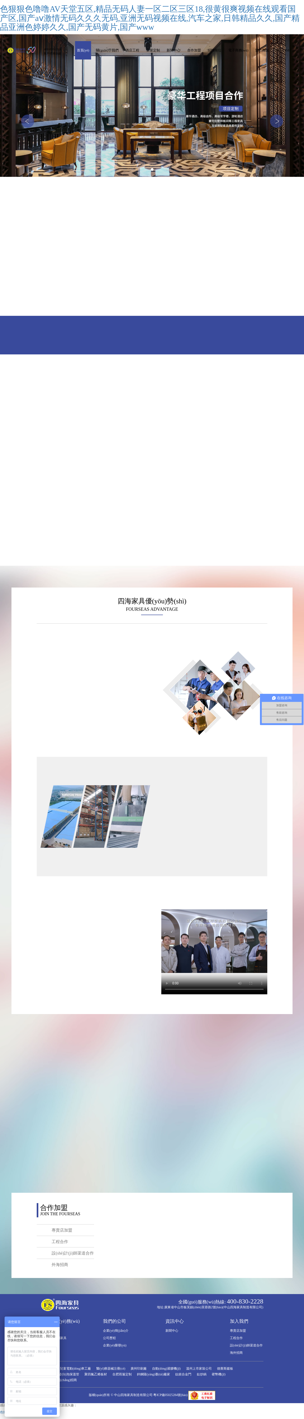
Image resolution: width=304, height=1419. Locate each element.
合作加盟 (194, 50)
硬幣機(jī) (218, 1374)
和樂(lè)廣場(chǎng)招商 (60, 1380)
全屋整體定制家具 (54, 1338)
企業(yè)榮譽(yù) (114, 1345)
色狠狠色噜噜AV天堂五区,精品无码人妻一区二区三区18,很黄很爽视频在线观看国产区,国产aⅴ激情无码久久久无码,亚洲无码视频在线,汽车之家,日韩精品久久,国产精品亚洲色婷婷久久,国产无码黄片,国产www (150, 18)
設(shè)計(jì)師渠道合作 (246, 1345)
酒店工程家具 (50, 1330)
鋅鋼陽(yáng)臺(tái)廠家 (153, 1374)
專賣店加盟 (238, 1330)
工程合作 (236, 1338)
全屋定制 (153, 50)
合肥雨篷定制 (122, 1374)
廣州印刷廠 (139, 1368)
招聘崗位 (214, 50)
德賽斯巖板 (225, 1368)
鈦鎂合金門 (183, 1374)
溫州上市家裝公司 (199, 1368)
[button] (27, 121)
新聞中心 (173, 50)
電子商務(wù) (238, 50)
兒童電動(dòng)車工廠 (75, 1368)
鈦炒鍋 (201, 1374)
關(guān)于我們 (107, 50)
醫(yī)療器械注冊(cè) (110, 1368)
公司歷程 (109, 1338)
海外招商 (236, 1352)
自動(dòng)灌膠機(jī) (166, 1368)
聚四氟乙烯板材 (95, 1374)
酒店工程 (132, 50)
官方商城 (262, 50)
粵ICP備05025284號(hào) (170, 1395)
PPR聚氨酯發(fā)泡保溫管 (61, 1374)
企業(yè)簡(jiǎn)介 (115, 1330)
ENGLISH (283, 50)
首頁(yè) (83, 50)
